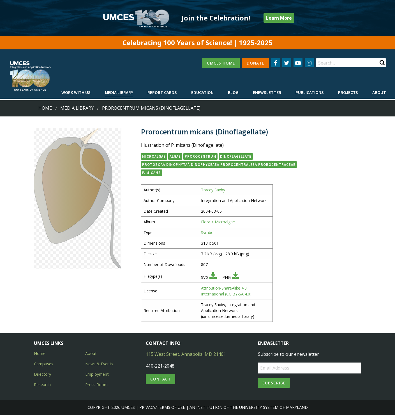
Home (45, 108)
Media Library (119, 92)
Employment (97, 374)
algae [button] (175, 156)
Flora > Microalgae (218, 221)
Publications (309, 92)
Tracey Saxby (213, 189)
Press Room (96, 384)
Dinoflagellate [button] (235, 156)
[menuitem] (76, 92)
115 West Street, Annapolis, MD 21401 (186, 354)
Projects (348, 92)
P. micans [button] (151, 172)
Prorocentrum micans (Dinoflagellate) (151, 108)
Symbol (207, 232)
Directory (42, 374)
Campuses (43, 363)
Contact (160, 379)
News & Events (99, 363)
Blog (233, 92)
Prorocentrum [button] (200, 156)
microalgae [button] (154, 156)
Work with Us (76, 92)
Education (202, 92)
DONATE (255, 63)
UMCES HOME (221, 63)
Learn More (279, 18)
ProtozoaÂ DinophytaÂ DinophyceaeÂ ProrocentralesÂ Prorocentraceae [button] (218, 164)
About (379, 92)
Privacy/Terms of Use (162, 407)
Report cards (162, 92)
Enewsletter (267, 92)
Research (42, 384)
